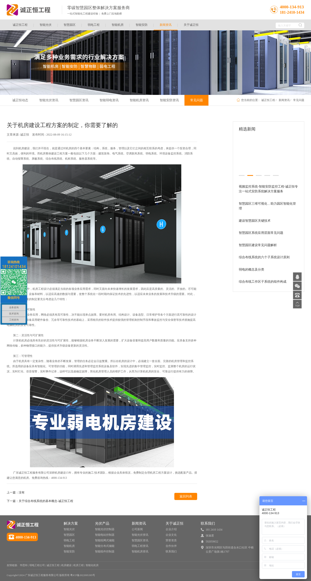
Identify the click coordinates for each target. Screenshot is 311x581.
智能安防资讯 (169, 100)
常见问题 (298, 100)
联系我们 (171, 551)
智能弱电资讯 (109, 100)
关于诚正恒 (191, 24)
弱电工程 (94, 24)
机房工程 (78, 565)
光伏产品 (102, 523)
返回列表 (185, 496)
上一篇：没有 (16, 492)
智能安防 (142, 24)
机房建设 (66, 565)
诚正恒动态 (20, 100)
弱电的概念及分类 (251, 267)
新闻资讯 (166, 26)
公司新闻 (137, 529)
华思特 (24, 565)
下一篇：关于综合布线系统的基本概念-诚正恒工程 (40, 501)
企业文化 (171, 534)
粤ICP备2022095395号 (82, 575)
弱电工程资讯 (140, 545)
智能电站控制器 (104, 534)
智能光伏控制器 (104, 529)
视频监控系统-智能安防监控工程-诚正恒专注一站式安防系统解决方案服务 (268, 186)
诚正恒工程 (20, 24)
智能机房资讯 (139, 100)
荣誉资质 (171, 540)
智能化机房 (92, 565)
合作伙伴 (171, 545)
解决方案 (71, 523)
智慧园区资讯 (78, 100)
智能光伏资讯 (48, 100)
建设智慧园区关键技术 (255, 218)
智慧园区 (70, 24)
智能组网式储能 (104, 540)
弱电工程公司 (37, 565)
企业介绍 (171, 529)
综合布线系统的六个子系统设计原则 (264, 255)
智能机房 (118, 24)
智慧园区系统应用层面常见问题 (261, 230)
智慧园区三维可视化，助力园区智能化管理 (267, 203)
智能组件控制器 (104, 551)
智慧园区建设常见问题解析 (258, 242)
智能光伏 (46, 24)
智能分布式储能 (104, 545)
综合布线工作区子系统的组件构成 (262, 279)
